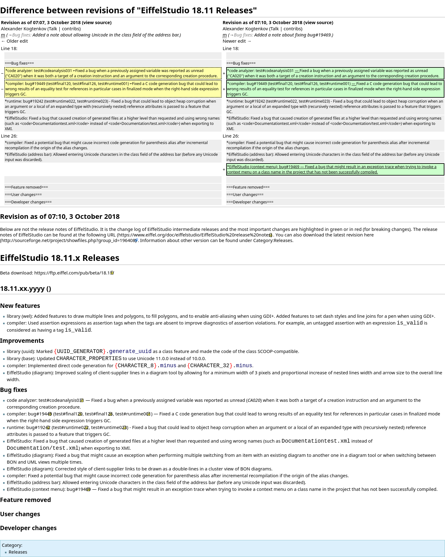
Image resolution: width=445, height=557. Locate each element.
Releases (18, 552)
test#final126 (99, 413)
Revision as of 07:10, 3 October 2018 (262, 22)
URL (111, 235)
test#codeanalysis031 (61, 400)
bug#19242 (38, 427)
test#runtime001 (133, 413)
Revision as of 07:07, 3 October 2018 (41, 22)
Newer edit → (237, 41)
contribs (70, 28)
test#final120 (69, 413)
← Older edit (14, 41)
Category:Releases (272, 240)
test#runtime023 (109, 427)
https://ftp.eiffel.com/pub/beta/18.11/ (74, 273)
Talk (53, 28)
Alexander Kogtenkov (23, 28)
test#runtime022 (71, 427)
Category (11, 545)
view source (96, 22)
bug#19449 (40, 413)
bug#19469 (79, 489)
